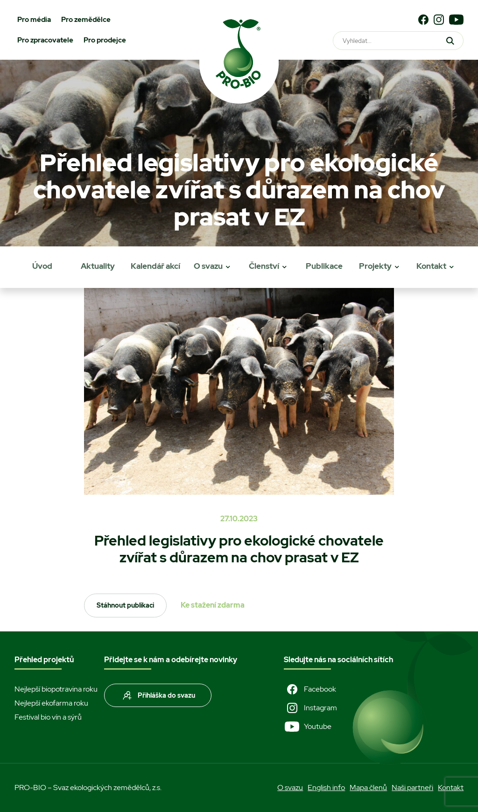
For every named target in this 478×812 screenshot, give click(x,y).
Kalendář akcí (155, 266)
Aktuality (98, 266)
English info (326, 787)
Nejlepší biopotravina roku (56, 689)
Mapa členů (368, 787)
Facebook (310, 689)
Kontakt (431, 266)
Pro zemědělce (86, 19)
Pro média (34, 19)
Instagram (310, 708)
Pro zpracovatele (45, 40)
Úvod (42, 266)
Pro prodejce (105, 40)
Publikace (324, 266)
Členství (264, 266)
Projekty (375, 266)
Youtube (307, 726)
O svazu (208, 266)
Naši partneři (412, 787)
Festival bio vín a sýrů (48, 717)
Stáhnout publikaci (125, 605)
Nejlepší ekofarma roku (51, 703)
